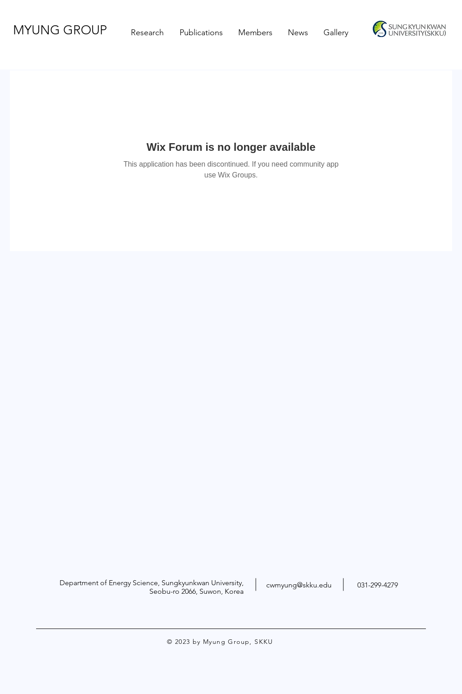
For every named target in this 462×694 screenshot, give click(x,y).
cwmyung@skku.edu (299, 585)
